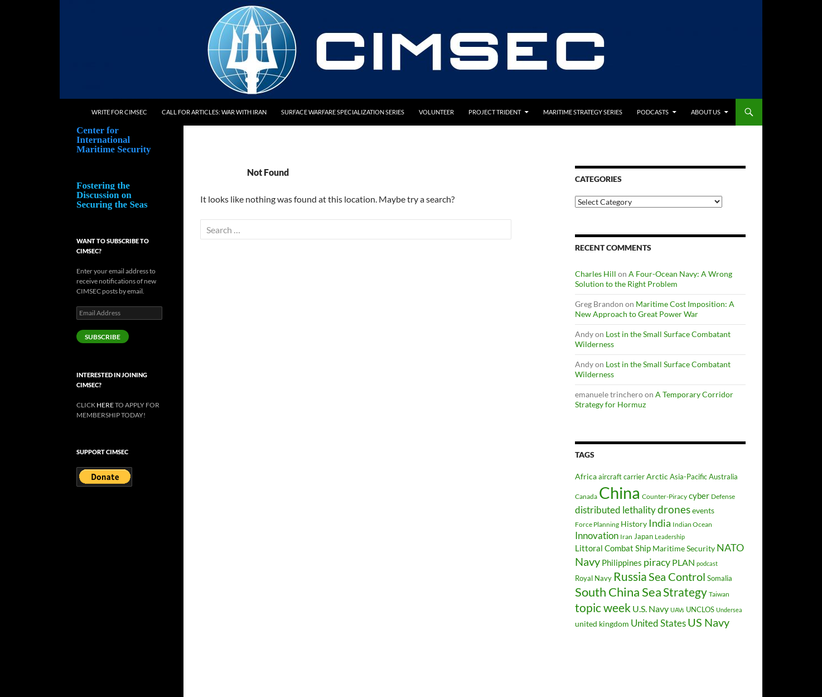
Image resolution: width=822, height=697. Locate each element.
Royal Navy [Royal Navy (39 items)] (593, 578)
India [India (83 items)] (660, 523)
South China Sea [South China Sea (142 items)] (618, 591)
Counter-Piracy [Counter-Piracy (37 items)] (664, 496)
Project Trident (494, 112)
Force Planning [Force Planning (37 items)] (597, 524)
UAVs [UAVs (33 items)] (677, 609)
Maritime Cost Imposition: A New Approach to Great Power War (654, 309)
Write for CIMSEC (119, 112)
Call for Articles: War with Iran (214, 112)
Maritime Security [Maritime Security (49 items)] (683, 548)
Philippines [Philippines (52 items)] (622, 563)
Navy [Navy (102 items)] (587, 561)
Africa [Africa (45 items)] (586, 476)
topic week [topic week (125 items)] (603, 607)
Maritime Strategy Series (582, 112)
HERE (105, 405)
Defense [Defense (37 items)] (723, 496)
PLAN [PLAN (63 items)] (683, 562)
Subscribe (102, 337)
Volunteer (436, 112)
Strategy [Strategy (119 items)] (685, 592)
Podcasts (653, 112)
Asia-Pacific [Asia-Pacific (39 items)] (688, 477)
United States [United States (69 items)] (658, 623)
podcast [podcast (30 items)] (707, 563)
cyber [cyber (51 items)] (699, 496)
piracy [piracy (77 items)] (657, 562)
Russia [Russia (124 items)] (630, 576)
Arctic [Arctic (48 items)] (657, 476)
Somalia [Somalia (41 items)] (719, 578)
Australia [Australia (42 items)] (723, 476)
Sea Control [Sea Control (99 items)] (677, 576)
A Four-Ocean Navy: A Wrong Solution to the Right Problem (653, 279)
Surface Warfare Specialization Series (342, 112)
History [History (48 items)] (634, 523)
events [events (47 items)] (703, 510)
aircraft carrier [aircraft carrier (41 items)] (621, 476)
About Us (706, 112)
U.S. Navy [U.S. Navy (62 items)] (650, 608)
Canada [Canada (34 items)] (586, 496)
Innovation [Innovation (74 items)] (596, 535)
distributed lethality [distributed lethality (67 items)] (615, 510)
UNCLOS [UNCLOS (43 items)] (700, 609)
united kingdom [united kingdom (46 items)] (602, 623)
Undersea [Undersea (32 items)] (729, 609)
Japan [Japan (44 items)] (643, 536)
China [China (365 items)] (619, 492)
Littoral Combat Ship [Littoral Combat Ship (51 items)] (613, 548)
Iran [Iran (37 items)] (626, 536)
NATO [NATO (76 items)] (730, 548)
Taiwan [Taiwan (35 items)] (719, 594)
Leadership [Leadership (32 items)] (670, 536)
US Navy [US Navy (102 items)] (708, 622)
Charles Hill (595, 273)
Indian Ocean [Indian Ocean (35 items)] (692, 524)
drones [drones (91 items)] (673, 509)
